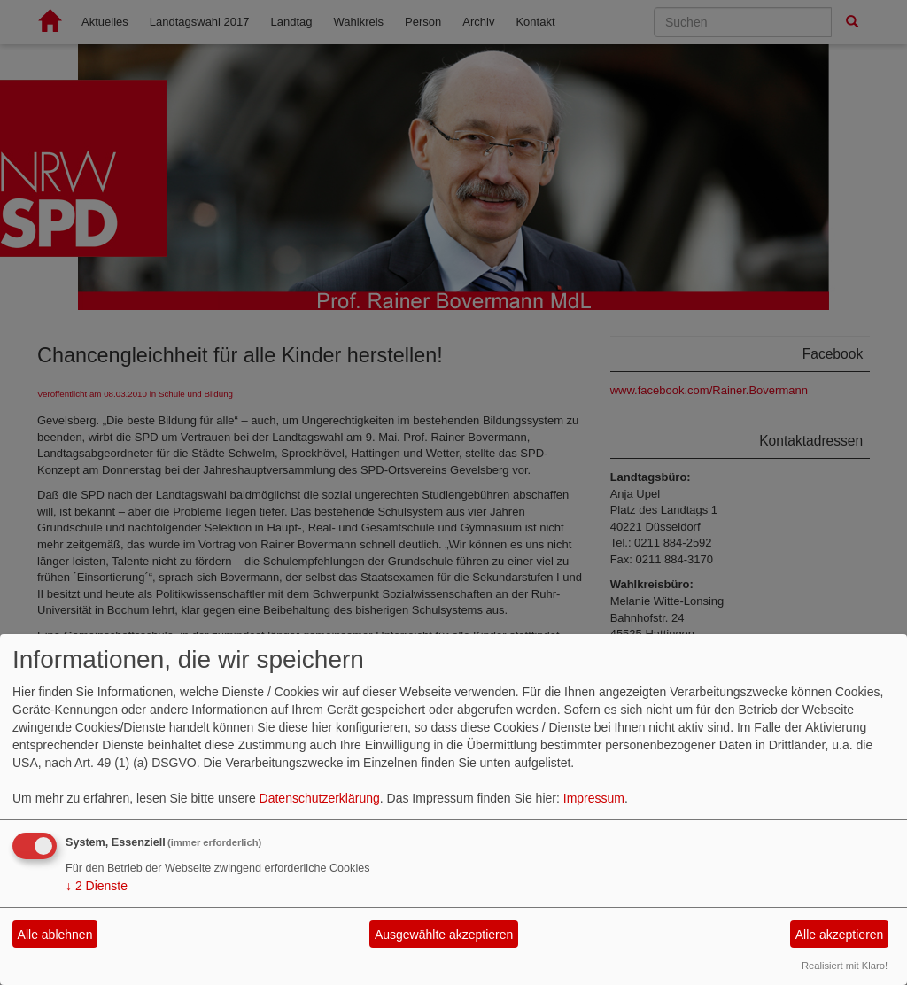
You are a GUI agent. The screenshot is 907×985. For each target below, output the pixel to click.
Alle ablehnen (55, 934)
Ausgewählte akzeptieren (444, 934)
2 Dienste (97, 886)
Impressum (593, 798)
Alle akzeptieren (839, 934)
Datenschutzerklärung (320, 798)
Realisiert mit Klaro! (845, 965)
